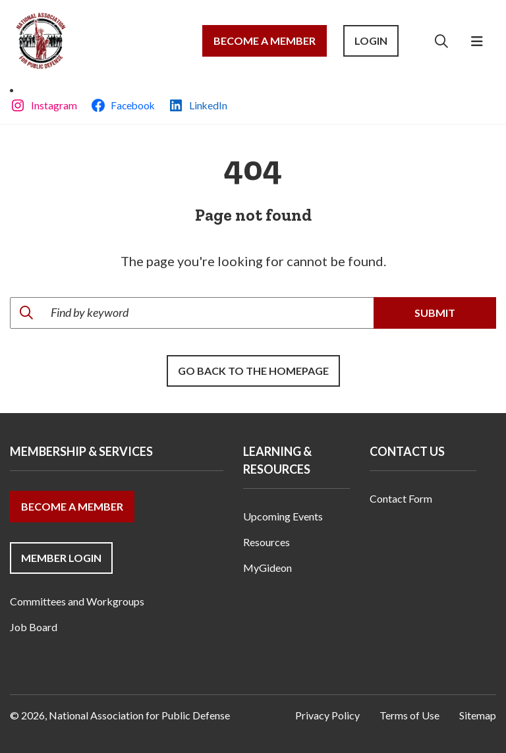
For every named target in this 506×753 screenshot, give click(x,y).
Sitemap (477, 715)
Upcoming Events (283, 516)
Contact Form (401, 498)
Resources (266, 542)
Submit (434, 312)
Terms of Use (409, 715)
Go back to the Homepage (253, 370)
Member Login (61, 557)
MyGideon (267, 567)
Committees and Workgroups (77, 601)
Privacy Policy (327, 715)
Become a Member (264, 40)
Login (370, 40)
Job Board (33, 627)
